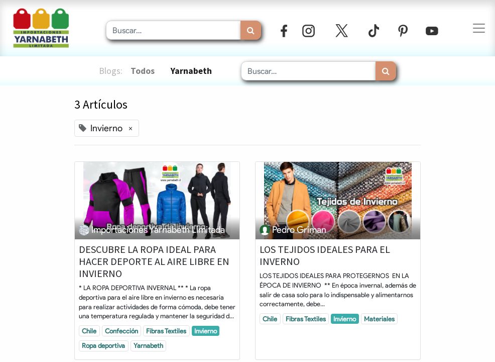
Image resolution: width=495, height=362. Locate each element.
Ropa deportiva (103, 345)
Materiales (379, 319)
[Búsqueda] (250, 30)
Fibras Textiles (166, 331)
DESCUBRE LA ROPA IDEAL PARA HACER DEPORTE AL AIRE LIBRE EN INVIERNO (154, 261)
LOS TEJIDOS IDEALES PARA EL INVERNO (325, 255)
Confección (121, 331)
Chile (89, 331)
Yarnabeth (148, 345)
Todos (143, 70)
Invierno (205, 331)
